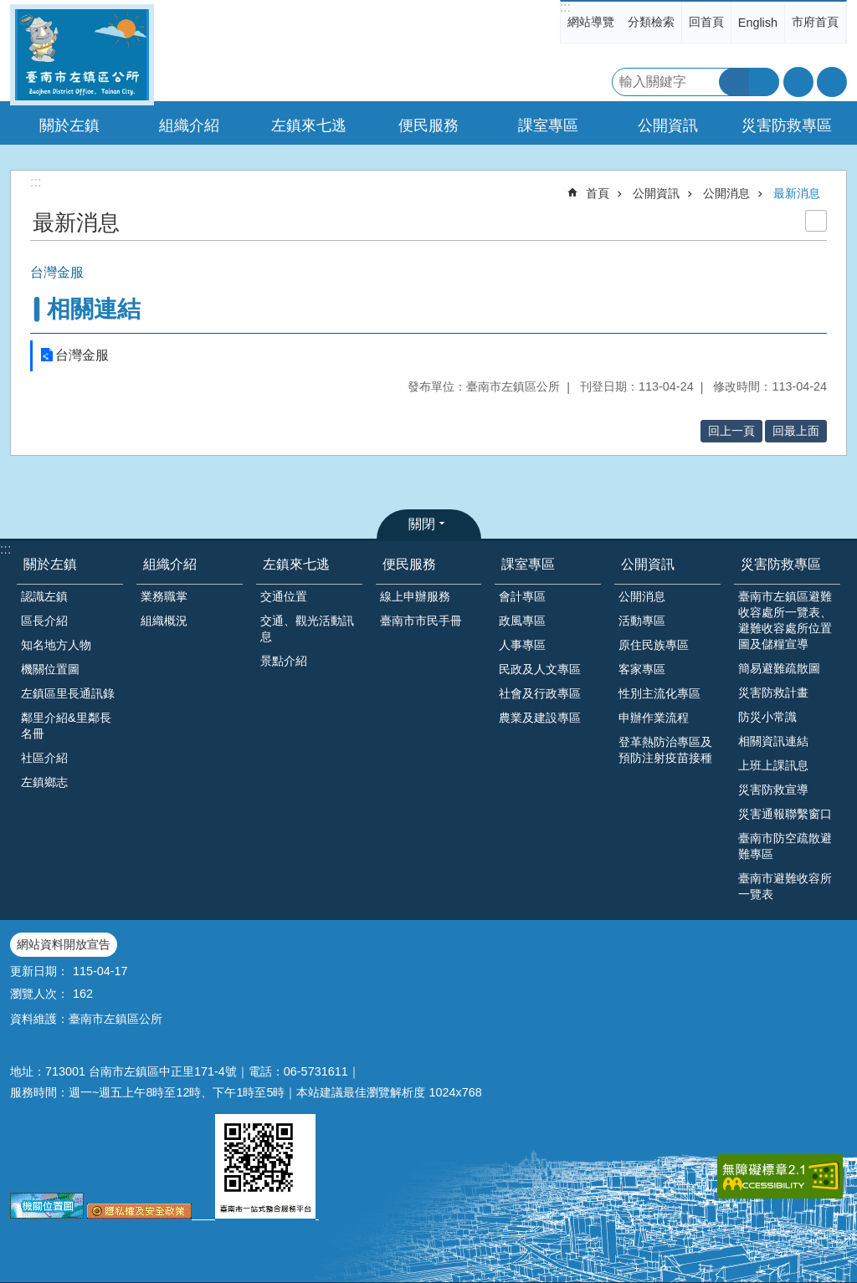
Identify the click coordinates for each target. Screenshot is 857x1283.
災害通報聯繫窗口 (785, 813)
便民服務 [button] (428, 125)
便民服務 (409, 564)
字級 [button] (798, 82)
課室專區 (528, 564)
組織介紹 (170, 564)
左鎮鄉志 (44, 782)
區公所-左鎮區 (82, 54)
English (757, 22)
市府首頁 (815, 21)
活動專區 (641, 620)
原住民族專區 (653, 645)
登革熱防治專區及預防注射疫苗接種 (665, 749)
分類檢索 (651, 21)
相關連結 (94, 309)
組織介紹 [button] (189, 125)
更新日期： (39, 971)
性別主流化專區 (659, 693)
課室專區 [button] (548, 125)
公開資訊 (656, 193)
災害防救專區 (781, 564)
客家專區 (641, 669)
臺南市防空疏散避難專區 (785, 846)
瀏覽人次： (39, 993)
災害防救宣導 (773, 789)
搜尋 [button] (734, 82)
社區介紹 (44, 757)
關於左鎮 (50, 564)
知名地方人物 (56, 645)
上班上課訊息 (773, 765)
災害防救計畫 (773, 692)
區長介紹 (44, 620)
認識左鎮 (44, 596)
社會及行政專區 (540, 693)
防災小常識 (767, 716)
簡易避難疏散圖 (779, 668)
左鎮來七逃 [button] (308, 125)
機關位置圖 (50, 669)
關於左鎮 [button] (69, 125)
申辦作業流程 (653, 717)
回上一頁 (731, 430)
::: (565, 7)
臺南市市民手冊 (421, 620)
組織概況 (164, 620)
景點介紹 (283, 660)
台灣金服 (82, 355)
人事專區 (522, 645)
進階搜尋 (764, 82)
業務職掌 (164, 596)
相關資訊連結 (773, 741)
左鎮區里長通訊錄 (68, 693)
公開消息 (726, 193)
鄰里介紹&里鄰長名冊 (66, 725)
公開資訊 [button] (668, 125)
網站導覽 (590, 21)
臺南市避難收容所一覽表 (785, 886)
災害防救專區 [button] (787, 125)
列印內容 (816, 221)
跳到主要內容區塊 (8, 8)
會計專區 (522, 596)
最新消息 (796, 193)
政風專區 (522, 620)
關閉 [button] (421, 524)
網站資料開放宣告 (63, 944)
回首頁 (706, 21)
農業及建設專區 (540, 717)
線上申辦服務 (415, 596)
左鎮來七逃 (296, 564)
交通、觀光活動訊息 (307, 628)
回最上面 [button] (795, 430)
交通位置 (283, 596)
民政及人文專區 (540, 669)
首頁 (597, 193)
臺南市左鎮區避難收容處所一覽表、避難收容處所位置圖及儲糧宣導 (785, 620)
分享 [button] (832, 82)
